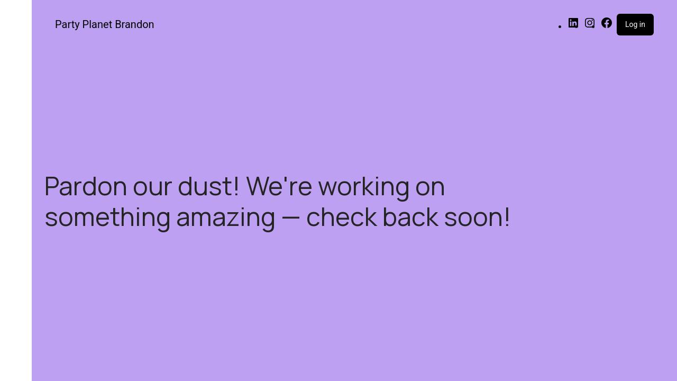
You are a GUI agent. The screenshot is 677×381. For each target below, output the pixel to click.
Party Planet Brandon (104, 24)
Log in (635, 24)
